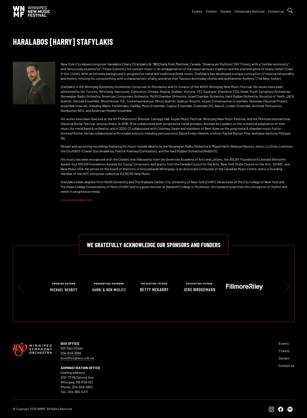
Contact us (276, 11)
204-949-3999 (71, 353)
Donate (225, 11)
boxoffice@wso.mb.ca (77, 358)
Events (197, 11)
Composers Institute (249, 11)
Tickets (211, 11)
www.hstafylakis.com (77, 200)
